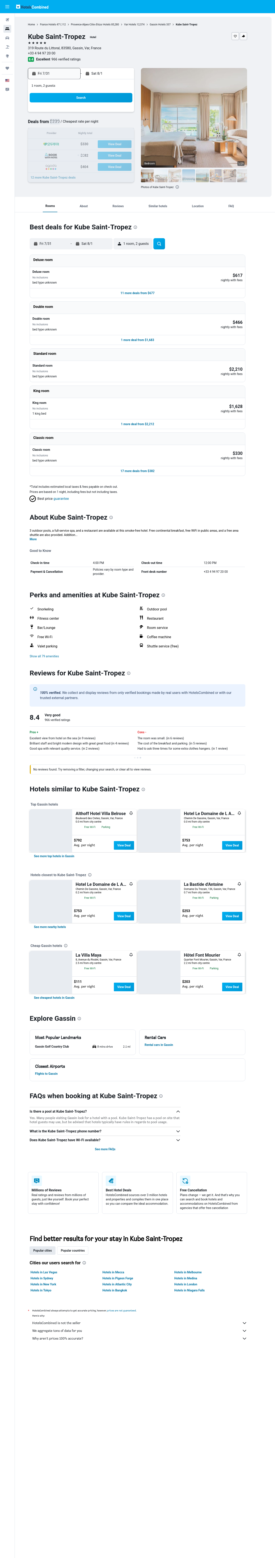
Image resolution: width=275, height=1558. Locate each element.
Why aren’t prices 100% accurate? (147, 1449)
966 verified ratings (73, 59)
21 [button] (89, 144)
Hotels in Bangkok (122, 1401)
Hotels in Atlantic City (124, 1395)
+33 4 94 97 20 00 (49, 53)
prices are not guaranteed (129, 1421)
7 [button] (89, 124)
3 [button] (120, 113)
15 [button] (99, 134)
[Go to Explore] (7, 56)
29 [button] (99, 155)
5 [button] (68, 124)
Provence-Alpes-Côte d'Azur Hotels (98, 24)
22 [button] (99, 144)
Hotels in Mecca (120, 1383)
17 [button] (120, 134)
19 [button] (68, 144)
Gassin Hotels (165, 24)
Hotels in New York (51, 1395)
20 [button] (79, 144)
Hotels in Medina (193, 1389)
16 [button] (110, 134)
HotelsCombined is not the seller (147, 1434)
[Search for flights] (7, 19)
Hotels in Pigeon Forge (125, 1389)
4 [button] (130, 113)
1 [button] (99, 113)
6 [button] (79, 124)
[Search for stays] (7, 29)
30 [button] (110, 155)
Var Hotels (137, 24)
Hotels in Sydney (49, 1389)
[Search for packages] (7, 47)
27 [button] (79, 155)
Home (38, 24)
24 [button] (120, 144)
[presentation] (184, 187)
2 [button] (110, 113)
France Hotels (55, 24)
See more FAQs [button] (112, 1260)
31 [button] (120, 155)
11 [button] (130, 124)
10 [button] (120, 124)
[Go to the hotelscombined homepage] (32, 7)
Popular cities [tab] (50, 1361)
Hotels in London (193, 1395)
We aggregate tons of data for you (147, 1441)
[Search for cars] (7, 38)
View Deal (131, 824)
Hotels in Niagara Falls (197, 1401)
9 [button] (110, 124)
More (40, 518)
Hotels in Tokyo (48, 1401)
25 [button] (130, 144)
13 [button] (79, 134)
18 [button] (130, 134)
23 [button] (110, 144)
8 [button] (99, 124)
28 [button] (89, 155)
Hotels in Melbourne (195, 1383)
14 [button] (89, 134)
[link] (61, 879)
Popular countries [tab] (80, 1361)
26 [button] (68, 155)
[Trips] (7, 68)
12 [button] (68, 134)
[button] (7, 6)
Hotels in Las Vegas (51, 1383)
